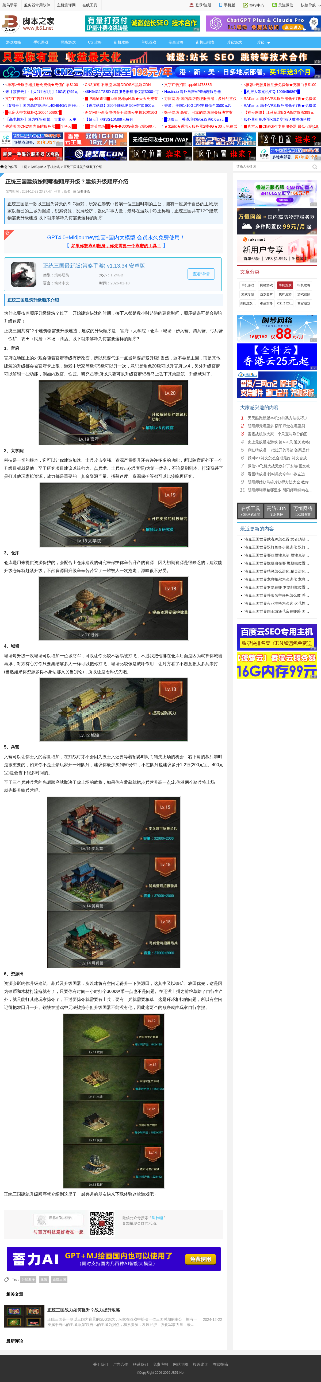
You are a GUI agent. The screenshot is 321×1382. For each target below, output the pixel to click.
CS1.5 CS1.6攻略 (285, 303)
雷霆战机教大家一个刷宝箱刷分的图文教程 (283, 434)
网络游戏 (68, 42)
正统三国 (59, 1279)
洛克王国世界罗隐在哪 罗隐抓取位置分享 (278, 587)
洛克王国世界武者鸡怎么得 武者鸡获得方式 (280, 539)
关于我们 (100, 1364)
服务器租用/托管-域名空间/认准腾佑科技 (277, 119)
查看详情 (201, 274)
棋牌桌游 (285, 294)
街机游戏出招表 (248, 303)
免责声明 (160, 1364)
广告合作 (120, 1364)
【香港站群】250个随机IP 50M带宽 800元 (120, 105)
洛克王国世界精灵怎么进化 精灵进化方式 (278, 571)
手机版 (229, 5)
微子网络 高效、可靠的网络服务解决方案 (198, 112)
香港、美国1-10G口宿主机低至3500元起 (198, 105)
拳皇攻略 (176, 42)
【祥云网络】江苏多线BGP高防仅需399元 (279, 112)
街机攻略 (121, 42)
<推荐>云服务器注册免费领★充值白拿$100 (41, 85)
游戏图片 (266, 294)
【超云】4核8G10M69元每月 (109, 119)
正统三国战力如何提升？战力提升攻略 (83, 1310)
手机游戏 (40, 42)
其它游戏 (234, 42)
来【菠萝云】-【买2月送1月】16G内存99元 (41, 91)
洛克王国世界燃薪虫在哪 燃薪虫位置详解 (278, 563)
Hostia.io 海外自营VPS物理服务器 (192, 91)
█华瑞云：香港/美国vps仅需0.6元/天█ (196, 119)
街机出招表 (205, 42)
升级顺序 (28, 1279)
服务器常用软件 (37, 5)
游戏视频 (303, 294)
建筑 (44, 1279)
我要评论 (81, 191)
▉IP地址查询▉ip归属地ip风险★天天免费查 (121, 98)
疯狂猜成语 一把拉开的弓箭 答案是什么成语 (284, 450)
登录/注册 (203, 5)
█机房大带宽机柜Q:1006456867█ (272, 91)
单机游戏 (148, 42)
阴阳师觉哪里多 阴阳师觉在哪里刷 (276, 426)
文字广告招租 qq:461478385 (188, 85)
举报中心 (256, 5)
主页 (24, 167)
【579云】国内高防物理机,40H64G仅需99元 (42, 105)
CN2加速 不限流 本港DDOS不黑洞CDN (118, 85)
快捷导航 (311, 5)
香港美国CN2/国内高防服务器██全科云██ (41, 126)
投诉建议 (200, 1364)
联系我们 (140, 1364)
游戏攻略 (13, 42)
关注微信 (285, 5)
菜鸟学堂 (9, 5)
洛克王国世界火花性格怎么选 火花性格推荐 (280, 603)
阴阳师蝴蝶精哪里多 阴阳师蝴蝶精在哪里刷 (284, 490)
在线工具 (89, 5)
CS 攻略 (95, 42)
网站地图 (180, 1364)
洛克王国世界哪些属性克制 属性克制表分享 (280, 555)
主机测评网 (66, 5)
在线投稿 (220, 1364)
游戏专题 (247, 294)
